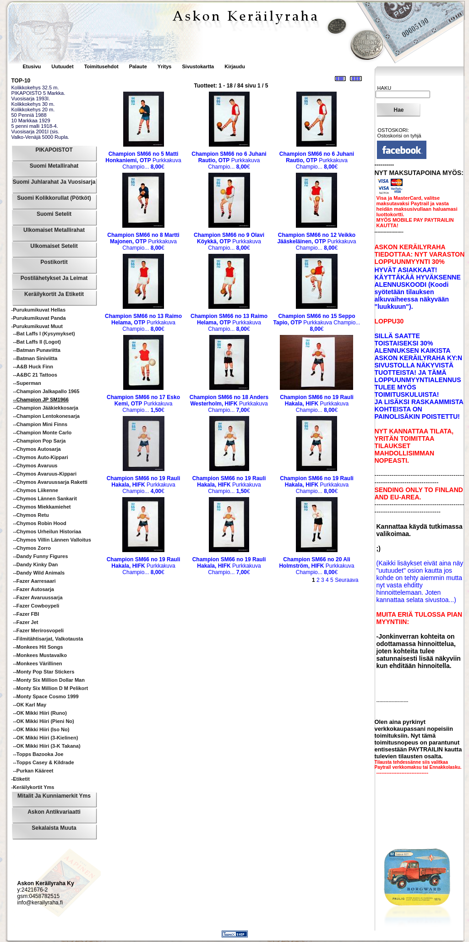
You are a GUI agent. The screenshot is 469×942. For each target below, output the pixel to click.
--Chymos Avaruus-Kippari (45, 473)
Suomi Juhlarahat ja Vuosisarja (54, 182)
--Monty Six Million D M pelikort (50, 688)
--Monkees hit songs (38, 647)
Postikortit (53, 262)
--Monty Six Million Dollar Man (49, 680)
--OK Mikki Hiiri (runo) (40, 713)
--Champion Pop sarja (39, 441)
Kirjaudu (234, 66)
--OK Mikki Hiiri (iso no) (41, 729)
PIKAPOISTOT (53, 150)
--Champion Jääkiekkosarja (45, 408)
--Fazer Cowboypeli (36, 605)
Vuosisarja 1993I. (30, 98)
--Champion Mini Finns (40, 424)
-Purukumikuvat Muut (37, 326)
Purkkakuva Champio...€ (143, 160)
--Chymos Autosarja (37, 449)
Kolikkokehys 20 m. (33, 109)
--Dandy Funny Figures (40, 556)
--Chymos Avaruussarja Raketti (50, 482)
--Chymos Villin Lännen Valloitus (52, 539)
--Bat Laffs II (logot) (37, 342)
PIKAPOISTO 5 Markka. (38, 93)
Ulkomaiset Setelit (53, 246)
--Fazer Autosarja (33, 589)
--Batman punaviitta (36, 350)
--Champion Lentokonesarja (46, 416)
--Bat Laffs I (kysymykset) (44, 333)
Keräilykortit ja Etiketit (54, 294)
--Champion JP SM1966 (41, 399)
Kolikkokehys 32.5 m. (35, 87)
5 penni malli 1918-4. (34, 126)
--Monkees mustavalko (40, 655)
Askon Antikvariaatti (54, 812)
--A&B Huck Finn (33, 366)
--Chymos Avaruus (35, 465)
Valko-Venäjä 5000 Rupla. (40, 137)
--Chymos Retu (31, 515)
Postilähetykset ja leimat (54, 278)
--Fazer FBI (26, 614)
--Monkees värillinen (37, 663)
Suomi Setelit (54, 214)
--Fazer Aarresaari (34, 581)
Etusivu (33, 66)
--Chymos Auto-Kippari (40, 457)
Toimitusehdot (102, 66)
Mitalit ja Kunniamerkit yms (54, 796)
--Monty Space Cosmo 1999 (46, 696)
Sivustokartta (198, 66)
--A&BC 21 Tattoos (35, 375)
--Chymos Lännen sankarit (45, 498)
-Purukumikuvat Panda (38, 318)
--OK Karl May (30, 704)
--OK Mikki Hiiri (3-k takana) (47, 746)
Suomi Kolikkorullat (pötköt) (54, 198)
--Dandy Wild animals (39, 572)
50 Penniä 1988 (29, 115)
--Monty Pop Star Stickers (44, 671)
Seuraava (346, 580)
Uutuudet (63, 66)
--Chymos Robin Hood (39, 523)
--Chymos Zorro (32, 548)
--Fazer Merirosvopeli (38, 630)
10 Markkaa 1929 (30, 120)
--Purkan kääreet (33, 770)
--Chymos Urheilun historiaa (47, 531)
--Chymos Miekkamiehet (42, 506)
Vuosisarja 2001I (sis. (35, 131)
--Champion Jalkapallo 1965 (46, 391)
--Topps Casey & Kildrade (43, 762)
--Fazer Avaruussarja (38, 597)
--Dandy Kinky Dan (35, 564)
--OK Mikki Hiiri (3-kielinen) (45, 737)
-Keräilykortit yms (33, 787)
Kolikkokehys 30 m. (33, 104)
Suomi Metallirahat (54, 166)
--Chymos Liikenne (35, 490)
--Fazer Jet (25, 622)
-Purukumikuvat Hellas (38, 309)
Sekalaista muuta (54, 828)
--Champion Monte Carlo (42, 432)
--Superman (27, 383)
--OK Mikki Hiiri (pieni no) (43, 721)
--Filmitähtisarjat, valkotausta (48, 638)
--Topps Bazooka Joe (38, 754)
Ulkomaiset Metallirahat (54, 230)
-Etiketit (20, 779)
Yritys (165, 66)
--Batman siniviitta (35, 358)
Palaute (138, 66)
